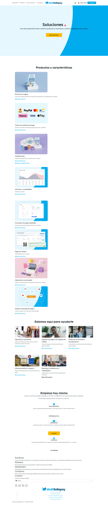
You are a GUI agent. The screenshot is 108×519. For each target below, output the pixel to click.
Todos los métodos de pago (47, 460)
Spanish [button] (19, 480)
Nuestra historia (26, 473)
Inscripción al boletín (24, 478)
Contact (38, 473)
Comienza (91, 2)
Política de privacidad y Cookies (55, 495)
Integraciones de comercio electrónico (32, 469)
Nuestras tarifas (64, 460)
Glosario (42, 473)
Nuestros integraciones (22, 163)
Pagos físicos (24, 460)
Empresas (39, 2)
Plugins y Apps (57, 460)
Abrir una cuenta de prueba (65, 469)
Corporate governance (55, 499)
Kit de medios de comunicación (56, 473)
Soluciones (15, 2)
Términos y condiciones (55, 492)
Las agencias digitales (47, 464)
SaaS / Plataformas (37, 464)
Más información (54, 35)
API (42, 469)
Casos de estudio (29, 464)
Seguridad (32, 473)
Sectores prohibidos (55, 494)
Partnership (22, 464)
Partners (22, 2)
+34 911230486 (54, 450)
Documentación (31, 2)
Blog (36, 473)
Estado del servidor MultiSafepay (51, 469)
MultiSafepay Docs (54, 416)
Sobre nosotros (18, 473)
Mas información (20, 346)
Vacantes (46, 473)
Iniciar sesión (83, 2)
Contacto (54, 433)
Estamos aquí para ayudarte (75, 460)
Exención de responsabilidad (55, 497)
